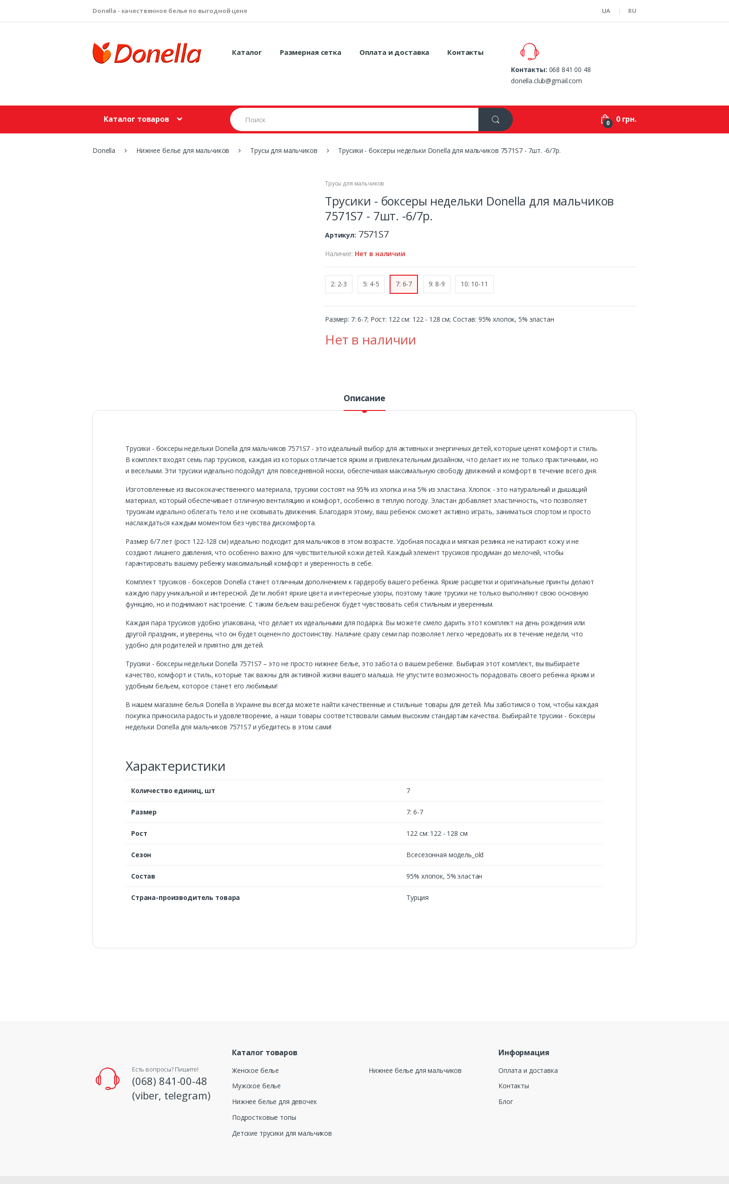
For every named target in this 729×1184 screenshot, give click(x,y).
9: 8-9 (437, 262)
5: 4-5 (371, 262)
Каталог (247, 52)
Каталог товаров (136, 97)
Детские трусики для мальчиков (282, 1111)
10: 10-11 (474, 262)
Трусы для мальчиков (354, 161)
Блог (505, 1079)
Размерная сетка (310, 52)
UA (606, 11)
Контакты (465, 52)
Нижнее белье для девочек (274, 1079)
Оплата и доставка (394, 52)
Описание (364, 377)
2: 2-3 (339, 262)
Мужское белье (256, 1063)
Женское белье (255, 1048)
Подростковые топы (264, 1095)
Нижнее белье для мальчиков (415, 1048)
